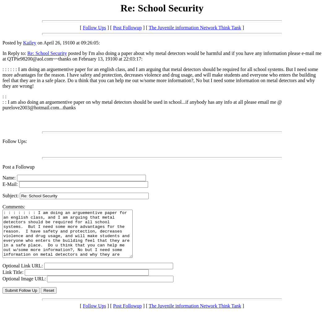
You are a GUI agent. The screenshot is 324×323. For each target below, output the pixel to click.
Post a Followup (18, 167)
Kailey (29, 42)
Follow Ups (94, 27)
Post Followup (127, 27)
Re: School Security (47, 53)
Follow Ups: (14, 141)
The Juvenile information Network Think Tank (195, 27)
